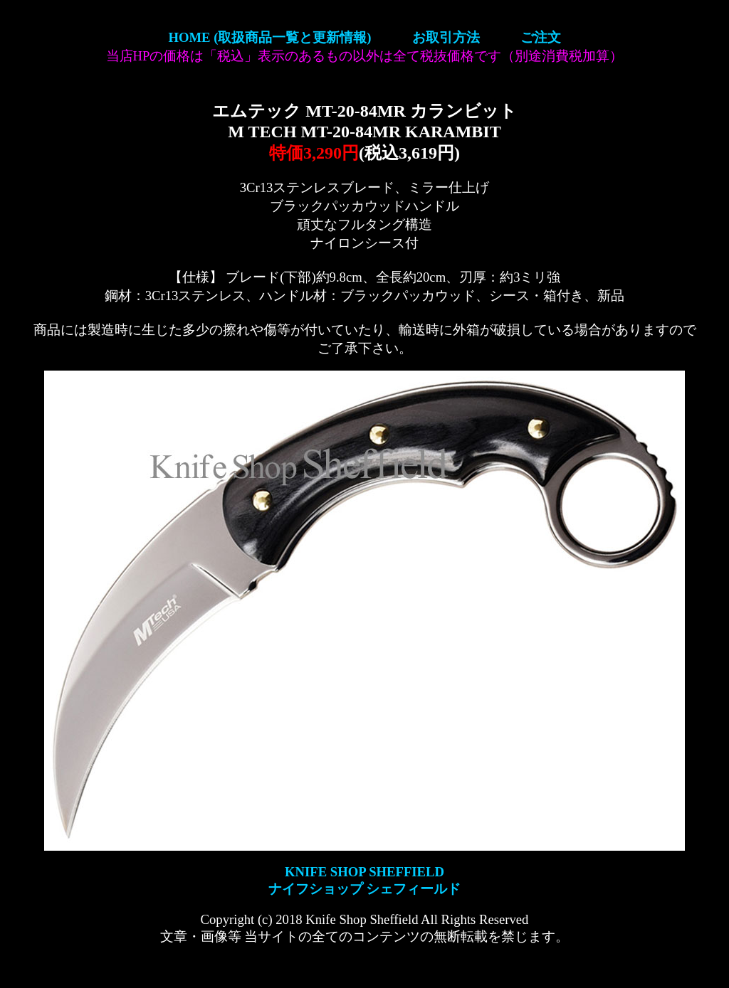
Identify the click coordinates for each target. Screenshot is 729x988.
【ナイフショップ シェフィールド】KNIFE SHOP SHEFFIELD (364, 56)
